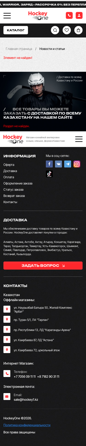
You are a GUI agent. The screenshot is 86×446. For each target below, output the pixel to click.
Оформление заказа (17, 183)
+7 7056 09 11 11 (25, 376)
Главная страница (19, 49)
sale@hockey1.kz (26, 399)
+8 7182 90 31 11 (48, 376)
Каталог (16, 30)
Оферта (8, 165)
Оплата (8, 177)
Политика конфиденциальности (26, 425)
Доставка (10, 171)
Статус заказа (13, 189)
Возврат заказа (14, 196)
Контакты (10, 202)
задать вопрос (43, 265)
